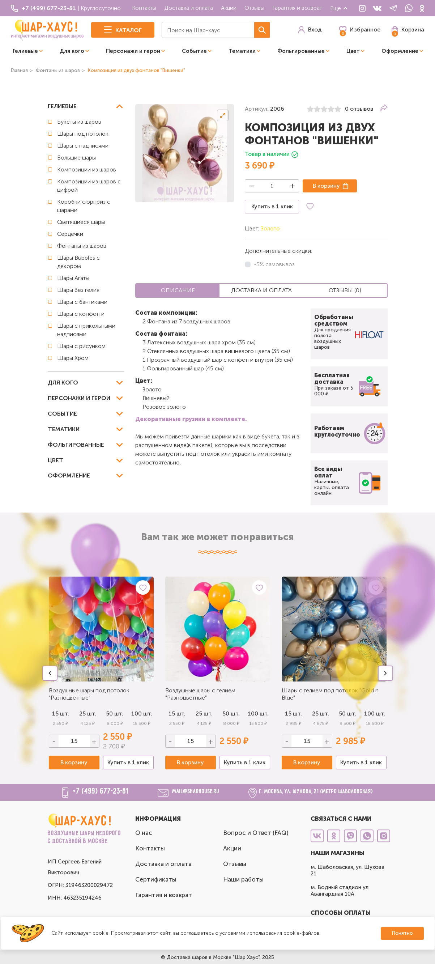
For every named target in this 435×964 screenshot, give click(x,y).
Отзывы (254, 7)
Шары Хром (73, 357)
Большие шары (76, 157)
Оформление (399, 51)
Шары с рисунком (81, 346)
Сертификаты (155, 879)
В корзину (326, 185)
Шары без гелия (78, 289)
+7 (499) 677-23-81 (101, 791)
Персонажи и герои (133, 51)
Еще (339, 8)
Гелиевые (25, 51)
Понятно (402, 933)
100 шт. (141, 713)
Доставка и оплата (188, 7)
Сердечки (70, 233)
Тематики (242, 51)
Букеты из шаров (79, 121)
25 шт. (87, 713)
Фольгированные (301, 51)
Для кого (72, 51)
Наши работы (243, 879)
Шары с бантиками (82, 301)
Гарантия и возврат (297, 7)
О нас (143, 832)
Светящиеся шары (81, 221)
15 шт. (177, 713)
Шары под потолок (82, 133)
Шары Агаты (73, 278)
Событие (194, 51)
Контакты (144, 7)
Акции (228, 7)
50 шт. (114, 713)
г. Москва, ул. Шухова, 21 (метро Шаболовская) (316, 791)
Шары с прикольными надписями (86, 329)
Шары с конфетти (81, 313)
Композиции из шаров (86, 169)
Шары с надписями (82, 145)
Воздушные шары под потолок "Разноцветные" (89, 694)
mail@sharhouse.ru (195, 791)
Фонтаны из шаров (81, 245)
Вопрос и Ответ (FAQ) (256, 832)
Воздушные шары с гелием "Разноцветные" (200, 694)
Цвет (353, 51)
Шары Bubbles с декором (78, 261)
